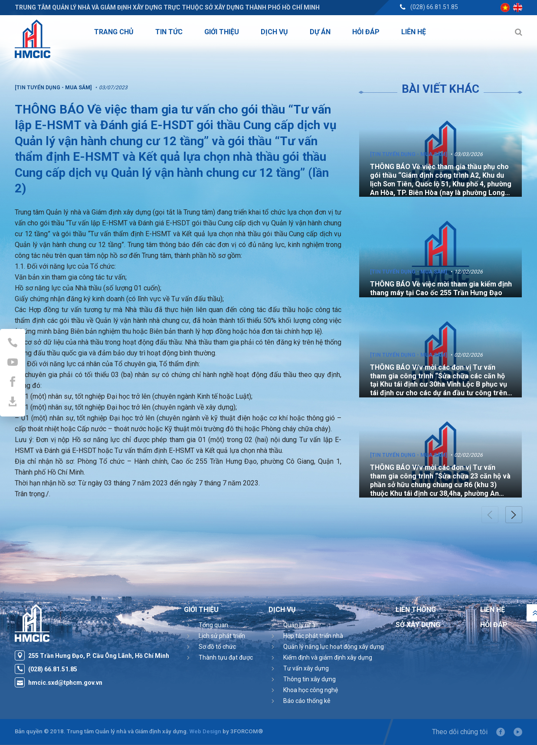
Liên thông (416, 609)
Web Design (205, 731)
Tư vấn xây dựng (306, 668)
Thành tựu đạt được (226, 657)
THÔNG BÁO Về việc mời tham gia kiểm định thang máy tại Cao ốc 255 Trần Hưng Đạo (441, 288)
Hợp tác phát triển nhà (313, 635)
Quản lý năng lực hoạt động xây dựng (333, 646)
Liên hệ (492, 609)
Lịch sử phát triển (222, 635)
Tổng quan (213, 624)
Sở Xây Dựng (418, 625)
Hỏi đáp (494, 625)
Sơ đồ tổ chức (217, 646)
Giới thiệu (201, 609)
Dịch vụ (282, 609)
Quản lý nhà (299, 624)
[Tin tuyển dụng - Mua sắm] (408, 154)
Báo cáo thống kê (307, 700)
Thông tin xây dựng (309, 679)
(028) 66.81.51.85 (434, 6)
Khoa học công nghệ (310, 689)
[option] (440, 151)
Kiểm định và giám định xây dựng (327, 657)
